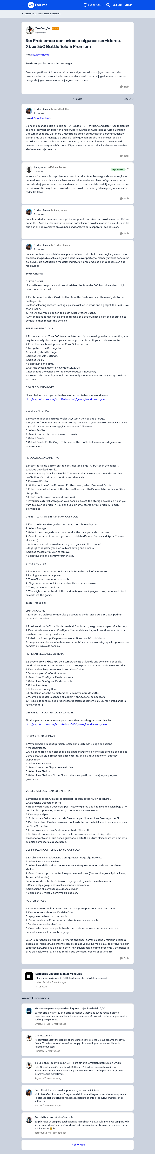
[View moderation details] (127, 169)
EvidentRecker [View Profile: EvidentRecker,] (42, 109)
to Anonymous (59, 210)
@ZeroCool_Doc (40, 118)
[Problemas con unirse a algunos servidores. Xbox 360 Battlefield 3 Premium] (47, 32)
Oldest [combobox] (129, 99)
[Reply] (124, 87)
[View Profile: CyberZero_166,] (29, 1011)
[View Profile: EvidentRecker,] (29, 111)
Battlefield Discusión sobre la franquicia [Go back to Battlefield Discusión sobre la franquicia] (41, 13)
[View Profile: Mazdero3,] (29, 1092)
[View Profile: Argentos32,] (29, 1065)
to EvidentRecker (57, 167)
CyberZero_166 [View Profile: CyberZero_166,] (42, 1023)
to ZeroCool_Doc (60, 109)
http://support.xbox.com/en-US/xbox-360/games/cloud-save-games (66, 399)
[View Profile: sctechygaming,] (29, 1120)
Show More (77, 1144)
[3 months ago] (58, 1023)
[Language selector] (93, 5)
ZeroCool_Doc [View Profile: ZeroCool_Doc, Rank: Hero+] (43, 28)
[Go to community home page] (38, 5)
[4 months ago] (54, 1078)
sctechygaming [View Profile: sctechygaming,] (43, 1132)
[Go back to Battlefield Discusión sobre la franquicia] (71, 974)
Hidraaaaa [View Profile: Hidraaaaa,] (39, 1050)
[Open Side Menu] (23, 4)
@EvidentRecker (40, 54)
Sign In (128, 4)
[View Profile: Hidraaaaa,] (29, 1038)
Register (117, 4)
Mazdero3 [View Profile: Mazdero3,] (40, 1105)
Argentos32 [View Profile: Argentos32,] (40, 1078)
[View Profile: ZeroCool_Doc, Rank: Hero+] (30, 30)
